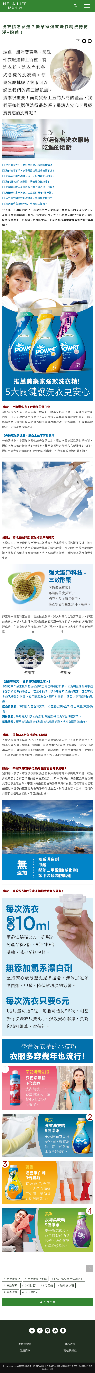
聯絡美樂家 (70, 1350)
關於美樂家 (24, 1344)
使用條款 (25, 1350)
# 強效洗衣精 (65, 1285)
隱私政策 (70, 1344)
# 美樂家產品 (12, 1279)
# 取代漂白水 (30, 1292)
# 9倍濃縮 (46, 1285)
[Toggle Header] (75, 6)
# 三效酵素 (11, 1285)
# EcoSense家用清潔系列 (67, 1279)
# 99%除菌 (29, 1285)
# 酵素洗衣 (11, 1292)
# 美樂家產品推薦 (36, 1279)
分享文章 (47, 1302)
